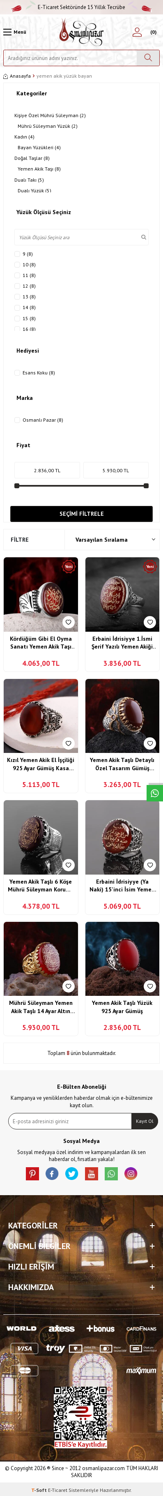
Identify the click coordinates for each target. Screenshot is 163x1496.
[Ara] (148, 58)
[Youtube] (91, 1173)
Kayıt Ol (145, 1121)
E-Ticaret (57, 1490)
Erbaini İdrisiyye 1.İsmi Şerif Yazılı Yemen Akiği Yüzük (122, 643)
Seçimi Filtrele (82, 513)
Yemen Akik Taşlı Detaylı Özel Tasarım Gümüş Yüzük (122, 764)
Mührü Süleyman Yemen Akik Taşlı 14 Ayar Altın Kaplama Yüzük (41, 1007)
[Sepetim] (152, 32)
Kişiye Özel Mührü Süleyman (50, 115)
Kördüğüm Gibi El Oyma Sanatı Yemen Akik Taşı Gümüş (41, 643)
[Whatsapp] (111, 1173)
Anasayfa (17, 76)
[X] (71, 1173)
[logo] (81, 32)
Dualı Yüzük (34, 190)
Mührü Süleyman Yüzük (48, 126)
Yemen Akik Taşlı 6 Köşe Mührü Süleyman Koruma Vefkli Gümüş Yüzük (41, 886)
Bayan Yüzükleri (39, 147)
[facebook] (52, 1173)
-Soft (39, 1490)
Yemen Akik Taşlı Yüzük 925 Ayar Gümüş (122, 1007)
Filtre (20, 539)
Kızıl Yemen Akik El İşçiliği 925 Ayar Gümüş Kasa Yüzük (40, 764)
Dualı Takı (29, 180)
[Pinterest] (32, 1173)
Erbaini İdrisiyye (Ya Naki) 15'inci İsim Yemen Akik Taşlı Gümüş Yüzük (122, 886)
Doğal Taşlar (32, 158)
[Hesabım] (137, 32)
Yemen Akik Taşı (39, 169)
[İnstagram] (131, 1173)
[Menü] (14, 32)
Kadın (24, 137)
